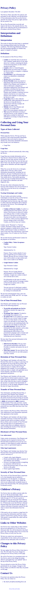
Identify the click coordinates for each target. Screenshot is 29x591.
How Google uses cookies (14, 283)
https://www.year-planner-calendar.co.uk (15, 110)
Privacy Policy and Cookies (14, 588)
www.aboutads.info (15, 290)
